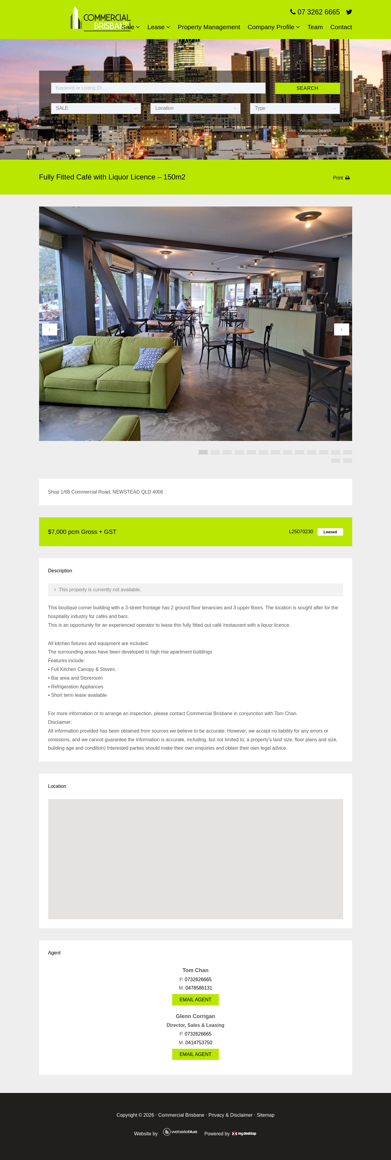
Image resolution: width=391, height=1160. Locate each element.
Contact (341, 26)
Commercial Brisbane (181, 1115)
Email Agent (195, 999)
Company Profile (271, 26)
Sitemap (266, 1115)
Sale (128, 26)
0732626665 (198, 979)
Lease (156, 26)
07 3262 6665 (315, 12)
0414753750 (198, 1042)
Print (338, 177)
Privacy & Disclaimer (231, 1115)
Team (315, 26)
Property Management (209, 26)
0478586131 (198, 987)
